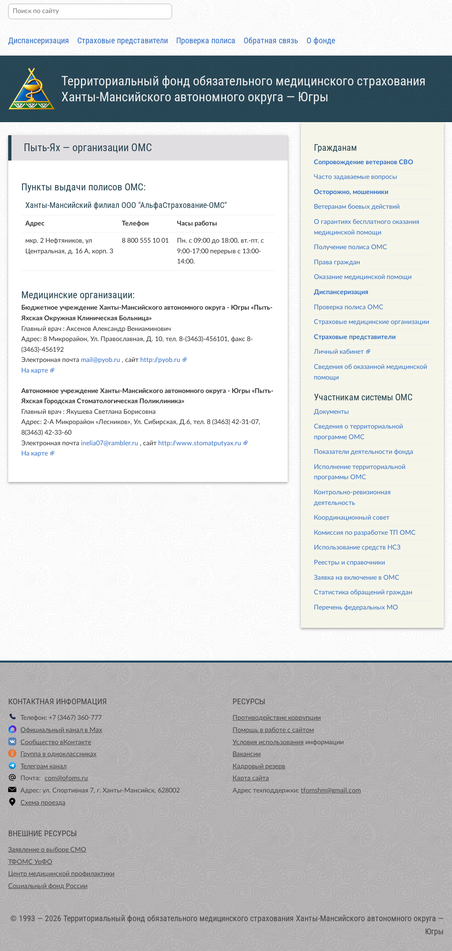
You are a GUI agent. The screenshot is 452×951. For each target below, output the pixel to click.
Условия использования (268, 742)
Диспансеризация (38, 40)
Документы (331, 412)
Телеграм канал (43, 766)
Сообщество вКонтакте (55, 742)
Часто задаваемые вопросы (355, 177)
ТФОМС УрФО (30, 862)
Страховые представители (122, 40)
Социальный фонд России (47, 886)
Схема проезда (42, 802)
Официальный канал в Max (61, 730)
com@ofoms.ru (66, 778)
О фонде (321, 40)
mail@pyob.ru (100, 360)
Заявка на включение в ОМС (356, 577)
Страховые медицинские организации (371, 322)
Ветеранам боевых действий (357, 206)
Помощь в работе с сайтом (273, 730)
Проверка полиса (205, 40)
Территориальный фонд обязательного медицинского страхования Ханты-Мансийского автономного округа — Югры (243, 88)
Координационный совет (351, 517)
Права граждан (337, 262)
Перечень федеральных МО (356, 607)
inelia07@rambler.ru (109, 443)
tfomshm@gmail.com (331, 790)
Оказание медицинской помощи (363, 277)
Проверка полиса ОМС (348, 307)
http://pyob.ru (160, 360)
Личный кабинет (339, 351)
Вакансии (247, 754)
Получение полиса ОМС (350, 247)
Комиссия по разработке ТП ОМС (365, 532)
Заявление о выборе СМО (47, 849)
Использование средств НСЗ (357, 547)
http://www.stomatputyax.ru (199, 443)
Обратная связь (271, 40)
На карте (34, 370)
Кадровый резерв (259, 766)
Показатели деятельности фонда (363, 452)
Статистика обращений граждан (363, 592)
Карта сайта (251, 778)
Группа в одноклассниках (58, 754)
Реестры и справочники (349, 562)
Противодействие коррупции (277, 717)
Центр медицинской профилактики (61, 874)
